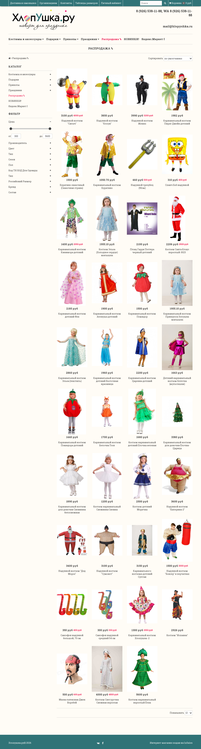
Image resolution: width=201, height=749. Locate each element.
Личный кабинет (111, 3)
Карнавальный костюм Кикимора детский (72, 251)
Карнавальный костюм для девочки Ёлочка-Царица (177, 445)
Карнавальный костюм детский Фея (72, 315)
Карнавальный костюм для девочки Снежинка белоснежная (72, 509)
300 (16, 136)
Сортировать (155, 58)
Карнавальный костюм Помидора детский (72, 444)
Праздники (90, 39)
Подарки (53, 39)
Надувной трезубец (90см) (142, 186)
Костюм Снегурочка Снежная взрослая (107, 701)
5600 (47, 136)
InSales (188, 742)
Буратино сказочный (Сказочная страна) (72, 186)
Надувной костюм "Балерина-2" (177, 508)
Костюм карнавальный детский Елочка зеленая (142, 444)
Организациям (48, 3)
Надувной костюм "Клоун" (107, 122)
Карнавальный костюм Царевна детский (142, 379)
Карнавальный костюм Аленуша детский (107, 315)
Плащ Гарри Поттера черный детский (142, 251)
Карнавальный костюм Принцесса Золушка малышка (177, 316)
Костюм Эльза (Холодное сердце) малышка (107, 252)
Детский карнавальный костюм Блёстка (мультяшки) (177, 381)
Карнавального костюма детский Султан (142, 573)
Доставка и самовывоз (23, 3)
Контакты (66, 3)
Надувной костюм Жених (142, 122)
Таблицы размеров (86, 3)
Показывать (177, 712)
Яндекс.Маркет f (153, 39)
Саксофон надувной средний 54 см (107, 637)
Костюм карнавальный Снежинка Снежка (107, 508)
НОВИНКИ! (131, 39)
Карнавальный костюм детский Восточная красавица (107, 381)
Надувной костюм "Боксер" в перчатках (177, 572)
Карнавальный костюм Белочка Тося (107, 444)
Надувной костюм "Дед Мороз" (72, 572)
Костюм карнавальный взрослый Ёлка (142, 701)
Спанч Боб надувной (177, 184)
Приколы (70, 39)
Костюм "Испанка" (177, 635)
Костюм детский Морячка (142, 508)
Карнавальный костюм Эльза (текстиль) (72, 379)
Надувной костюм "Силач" (72, 122)
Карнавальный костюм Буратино (107, 186)
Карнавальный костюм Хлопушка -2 (142, 637)
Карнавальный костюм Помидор (142, 315)
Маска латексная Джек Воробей (72, 701)
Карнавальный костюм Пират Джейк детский (177, 122)
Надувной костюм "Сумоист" (107, 572)
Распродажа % (111, 39)
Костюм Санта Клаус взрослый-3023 (177, 251)
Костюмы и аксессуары (26, 39)
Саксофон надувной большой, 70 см (72, 637)
